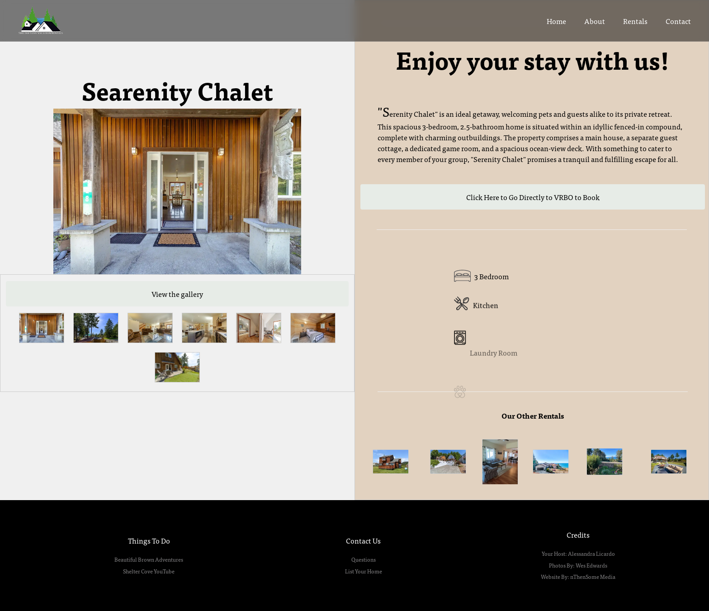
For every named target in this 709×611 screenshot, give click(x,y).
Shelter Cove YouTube (149, 571)
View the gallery (177, 294)
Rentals (635, 21)
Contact (678, 21)
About (594, 21)
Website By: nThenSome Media (578, 576)
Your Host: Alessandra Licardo (578, 553)
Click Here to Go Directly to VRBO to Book (533, 197)
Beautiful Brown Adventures (148, 559)
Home (556, 21)
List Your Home (363, 571)
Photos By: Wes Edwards (578, 565)
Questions (363, 559)
